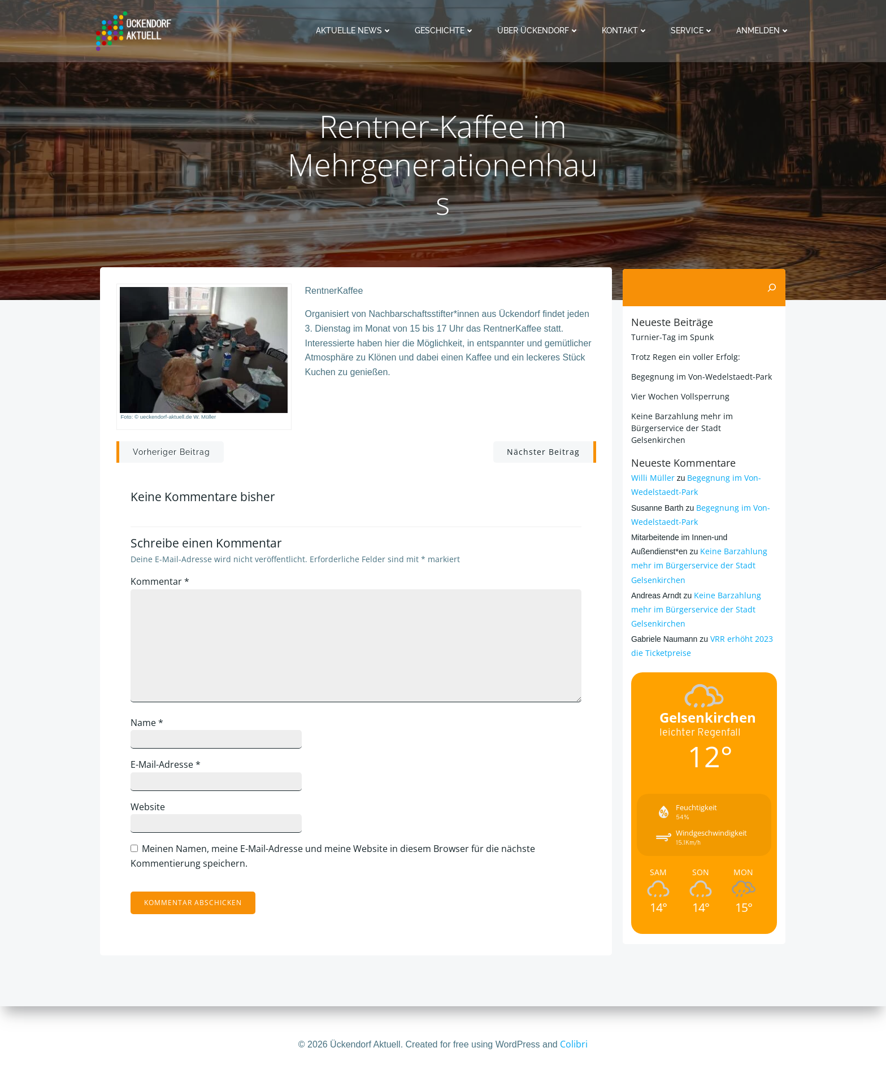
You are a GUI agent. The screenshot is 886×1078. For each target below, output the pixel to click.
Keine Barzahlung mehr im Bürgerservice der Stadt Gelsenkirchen (698, 553)
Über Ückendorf (539, 30)
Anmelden (764, 30)
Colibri (574, 1044)
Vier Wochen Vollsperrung (679, 395)
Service (693, 30)
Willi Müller (652, 465)
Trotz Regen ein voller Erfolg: (684, 356)
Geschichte (446, 30)
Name (149, 725)
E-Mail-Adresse (168, 768)
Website (150, 810)
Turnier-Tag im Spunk (671, 336)
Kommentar (162, 585)
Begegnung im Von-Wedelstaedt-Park (700, 376)
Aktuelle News (355, 30)
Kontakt (626, 30)
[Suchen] (773, 287)
